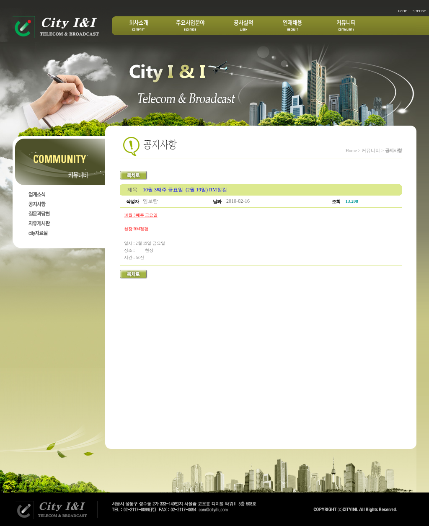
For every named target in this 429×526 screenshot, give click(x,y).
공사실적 (243, 25)
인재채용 (292, 25)
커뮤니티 (346, 25)
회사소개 (139, 25)
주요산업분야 (190, 25)
